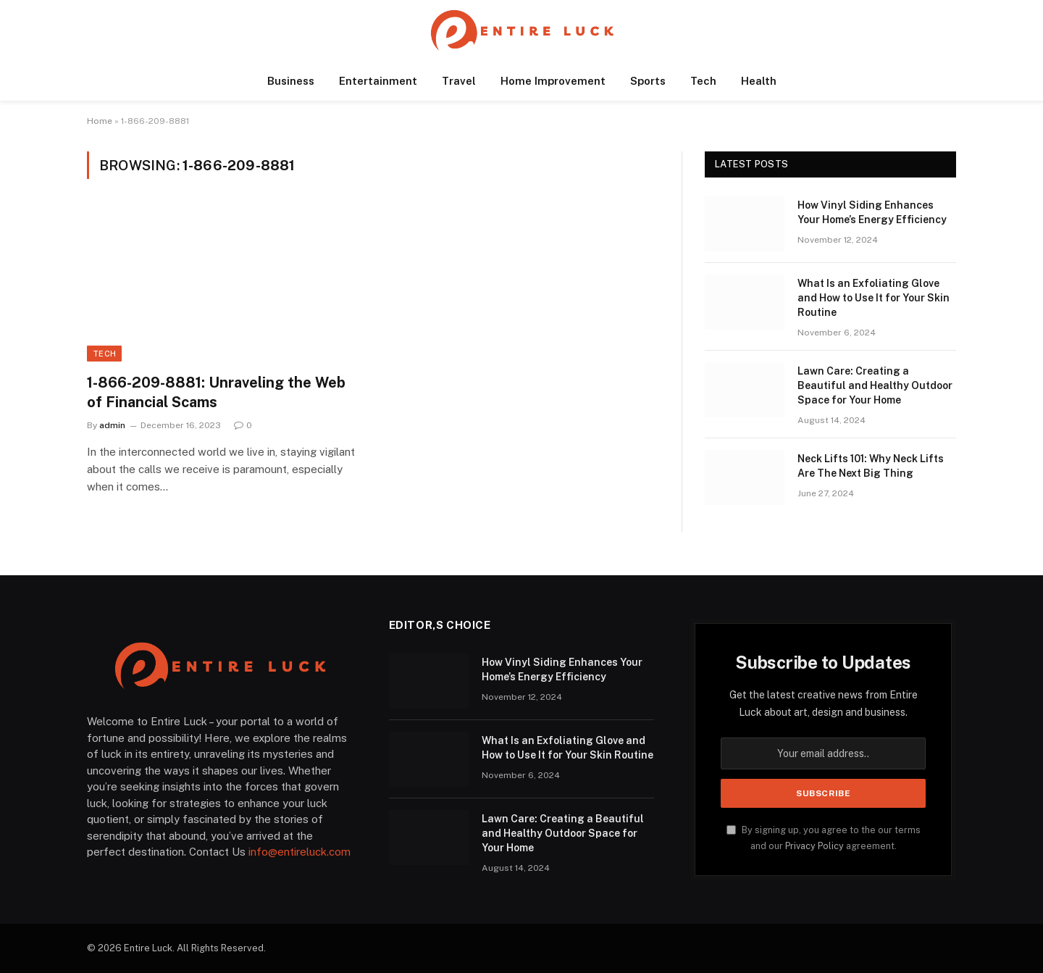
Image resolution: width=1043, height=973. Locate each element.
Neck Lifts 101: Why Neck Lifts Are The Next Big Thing (870, 466)
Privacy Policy (814, 845)
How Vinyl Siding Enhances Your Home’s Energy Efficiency (872, 212)
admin (112, 425)
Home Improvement (553, 81)
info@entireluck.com (299, 851)
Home (99, 121)
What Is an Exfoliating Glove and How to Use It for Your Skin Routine (873, 297)
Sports (648, 81)
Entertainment (378, 81)
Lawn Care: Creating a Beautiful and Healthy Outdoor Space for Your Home (874, 385)
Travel (459, 81)
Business (290, 81)
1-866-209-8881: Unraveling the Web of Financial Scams (216, 392)
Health (758, 81)
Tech (703, 81)
